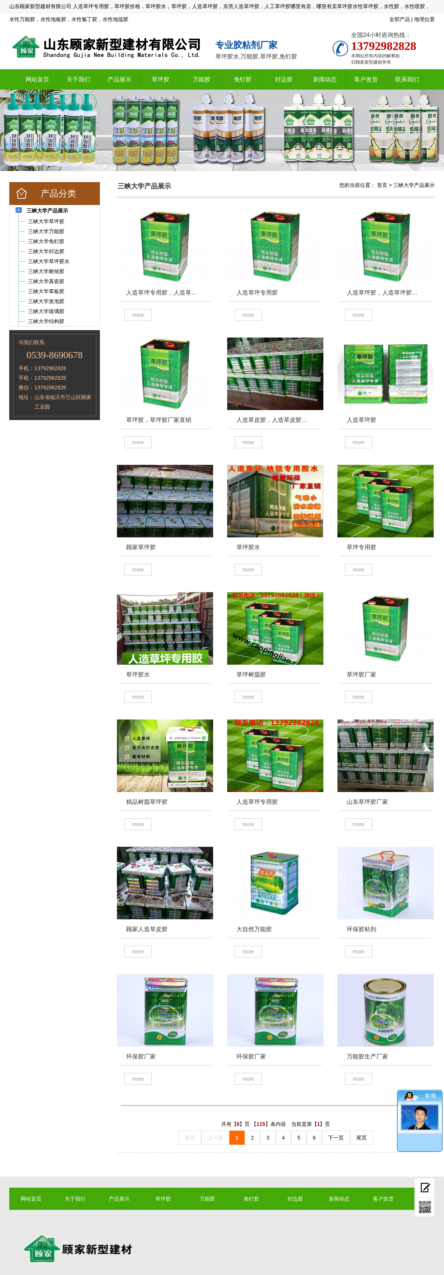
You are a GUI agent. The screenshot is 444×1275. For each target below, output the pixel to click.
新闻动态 (325, 79)
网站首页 (37, 79)
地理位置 (424, 19)
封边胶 (284, 79)
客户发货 (366, 79)
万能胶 (202, 79)
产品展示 (119, 79)
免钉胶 (243, 79)
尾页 (361, 1138)
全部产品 (399, 19)
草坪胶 (160, 79)
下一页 (336, 1138)
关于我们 (78, 79)
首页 (382, 185)
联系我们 (407, 79)
